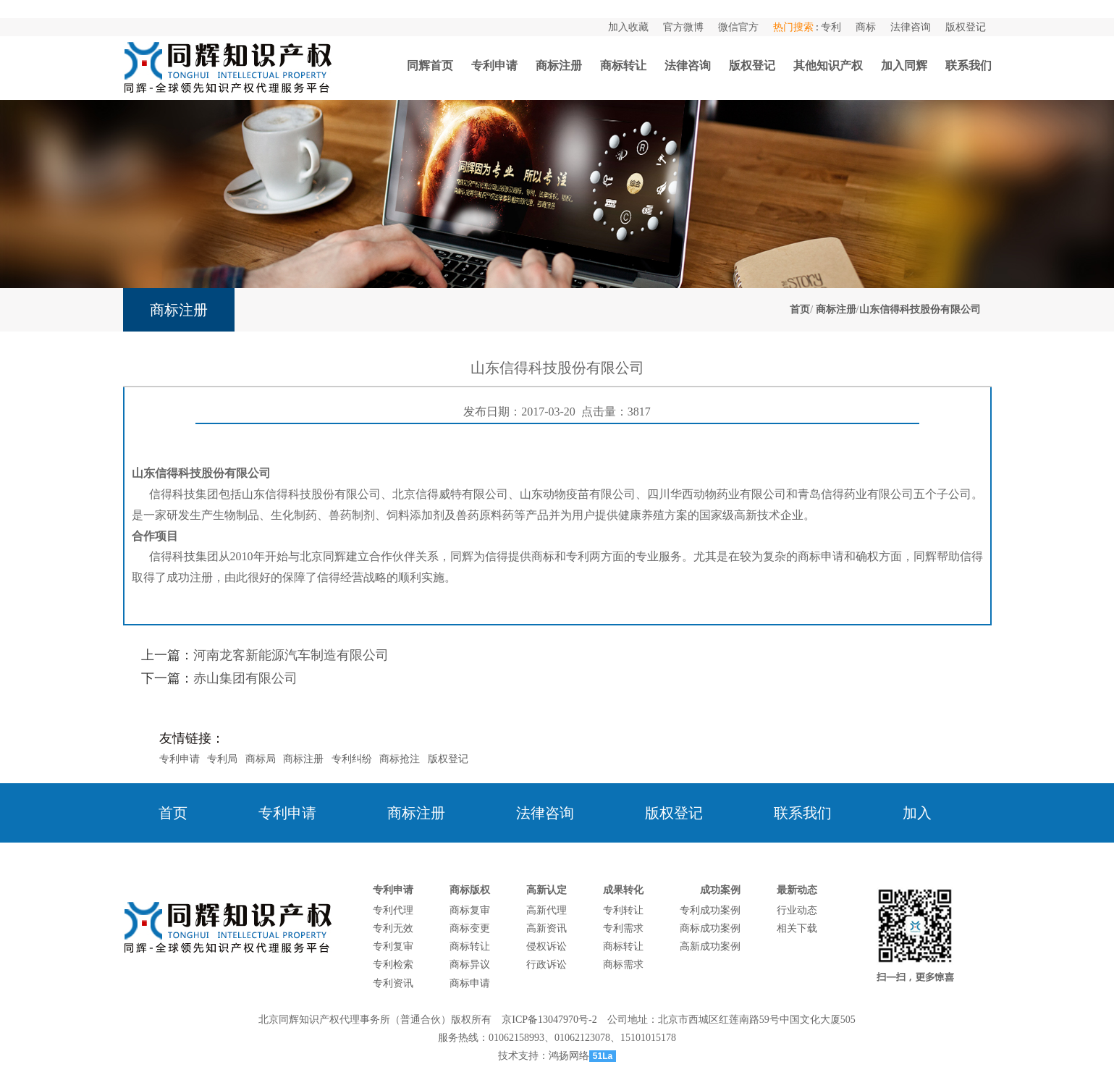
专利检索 (393, 964)
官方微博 (683, 27)
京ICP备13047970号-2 (549, 1019)
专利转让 (623, 910)
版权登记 (965, 27)
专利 (831, 27)
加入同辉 (904, 65)
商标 (866, 27)
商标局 (260, 759)
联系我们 (968, 65)
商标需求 (623, 964)
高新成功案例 (710, 946)
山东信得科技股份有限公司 (920, 309)
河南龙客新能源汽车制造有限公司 (291, 655)
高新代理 (546, 910)
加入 (917, 813)
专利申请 (494, 65)
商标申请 (470, 983)
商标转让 (623, 65)
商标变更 (470, 928)
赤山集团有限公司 (245, 678)
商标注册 (559, 65)
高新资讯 (546, 928)
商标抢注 (399, 759)
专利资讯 (393, 983)
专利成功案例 (710, 910)
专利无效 (393, 928)
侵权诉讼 (546, 946)
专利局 (222, 759)
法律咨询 (910, 27)
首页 (800, 309)
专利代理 (393, 910)
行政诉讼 (546, 964)
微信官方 (738, 27)
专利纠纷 (352, 759)
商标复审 (470, 910)
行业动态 (797, 910)
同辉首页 (430, 65)
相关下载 (797, 928)
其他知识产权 (828, 65)
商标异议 (470, 964)
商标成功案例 (710, 928)
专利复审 (393, 946)
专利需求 (623, 928)
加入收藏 (628, 27)
